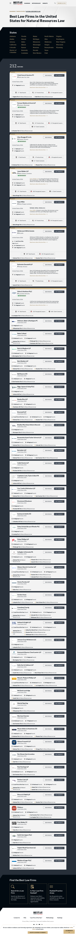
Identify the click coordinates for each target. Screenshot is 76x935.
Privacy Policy (25, 921)
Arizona (12, 42)
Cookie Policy (33, 921)
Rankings (59, 917)
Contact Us (17, 917)
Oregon (46, 45)
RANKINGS (12, 11)
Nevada (35, 50)
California (13, 45)
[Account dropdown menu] (61, 3)
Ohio (46, 39)
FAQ (25, 917)
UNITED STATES (21, 11)
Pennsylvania (48, 47)
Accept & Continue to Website (38, 932)
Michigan (36, 39)
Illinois (23, 45)
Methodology (49, 917)
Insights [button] (45, 3)
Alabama (13, 36)
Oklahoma (47, 42)
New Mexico (37, 53)
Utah (46, 53)
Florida (23, 36)
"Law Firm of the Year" (36, 917)
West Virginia (60, 42)
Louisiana (24, 53)
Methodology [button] (36, 3)
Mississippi (36, 45)
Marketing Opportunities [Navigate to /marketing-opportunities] (38, 894)
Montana (36, 47)
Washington (60, 39)
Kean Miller (33, 210)
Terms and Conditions (42, 921)
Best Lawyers (50, 921)
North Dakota (49, 36)
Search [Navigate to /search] (19, 894)
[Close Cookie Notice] (73, 926)
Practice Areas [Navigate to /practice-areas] (57, 894)
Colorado (13, 47)
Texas (46, 50)
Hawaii (23, 39)
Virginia (59, 36)
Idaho (23, 42)
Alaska (12, 39)
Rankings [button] (27, 3)
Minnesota (36, 42)
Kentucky (24, 50)
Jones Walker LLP (34, 179)
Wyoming (59, 47)
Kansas (23, 47)
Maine (35, 36)
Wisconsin (59, 45)
